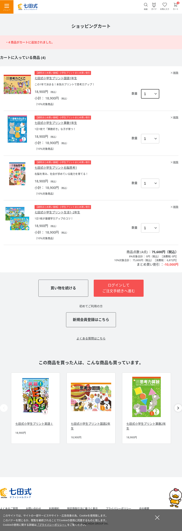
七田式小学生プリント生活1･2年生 (57, 212)
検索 (146, 9)
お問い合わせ (33, 508)
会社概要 (144, 508)
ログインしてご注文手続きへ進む (118, 288)
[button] (178, 408)
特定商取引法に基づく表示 (82, 508)
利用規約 (54, 508)
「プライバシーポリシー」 (52, 524)
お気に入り (164, 9)
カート (175, 9)
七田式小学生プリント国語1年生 (56, 78)
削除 (175, 72)
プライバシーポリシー (118, 508)
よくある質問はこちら (91, 338)
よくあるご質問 (9, 508)
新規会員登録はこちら (91, 319)
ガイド (154, 9)
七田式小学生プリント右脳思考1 (56, 168)
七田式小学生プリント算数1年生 (56, 123)
